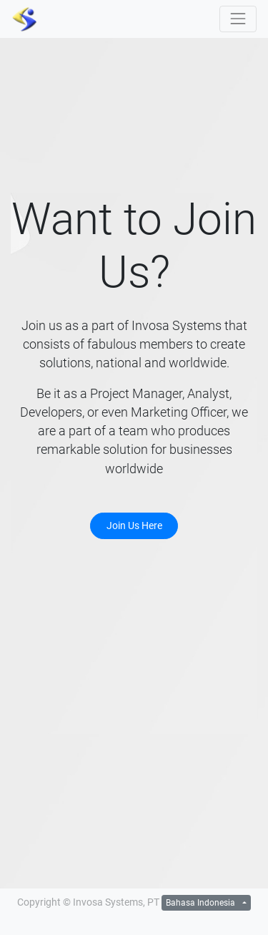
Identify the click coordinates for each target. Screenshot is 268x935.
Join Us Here (134, 525)
